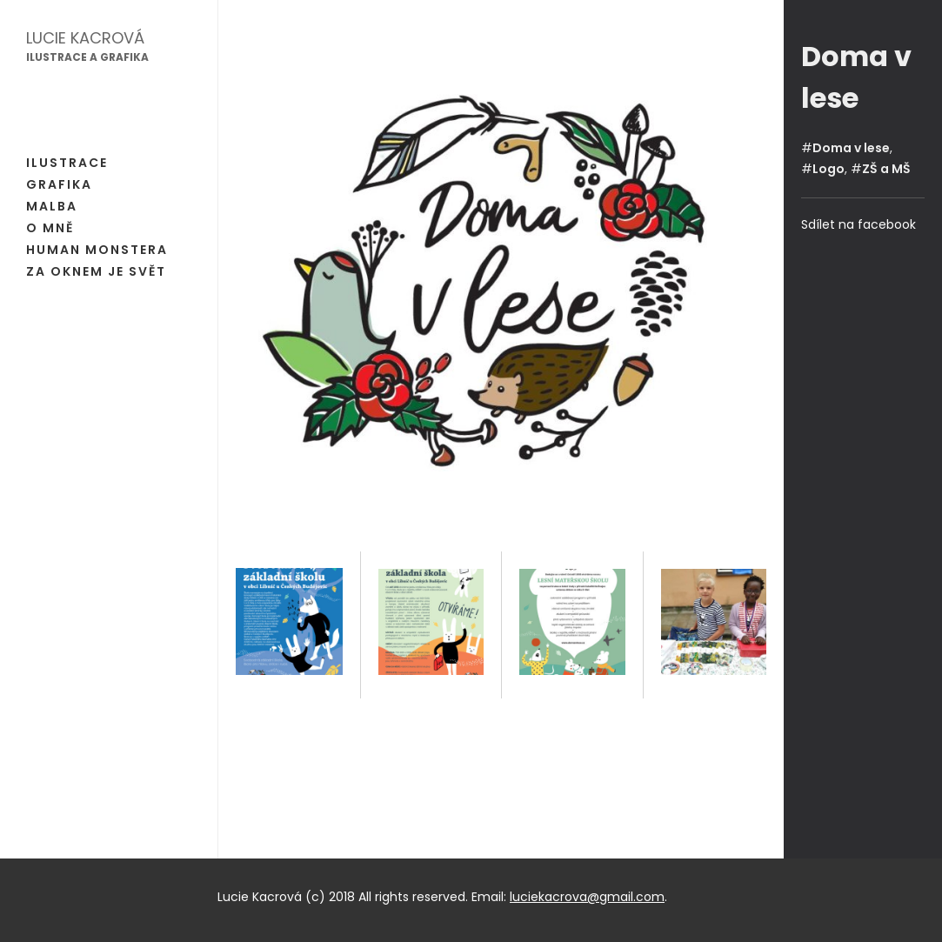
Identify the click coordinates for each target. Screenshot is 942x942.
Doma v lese (851, 148)
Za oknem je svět (96, 271)
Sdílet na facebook (858, 224)
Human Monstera (97, 249)
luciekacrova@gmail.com (587, 896)
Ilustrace (67, 162)
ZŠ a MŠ (886, 168)
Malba (51, 206)
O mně (50, 228)
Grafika (59, 184)
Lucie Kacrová (85, 38)
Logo (828, 168)
